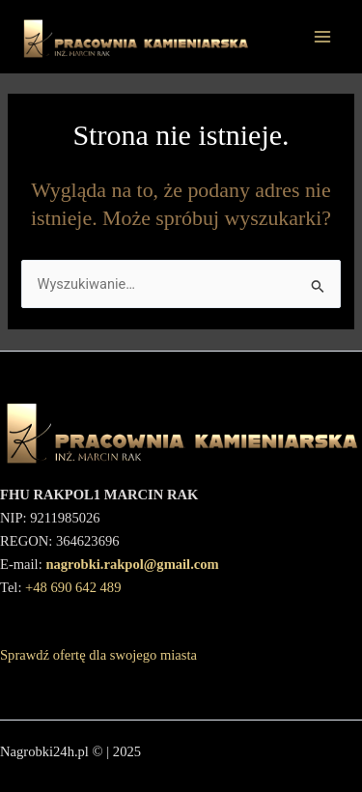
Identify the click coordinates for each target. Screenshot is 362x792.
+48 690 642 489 (73, 587)
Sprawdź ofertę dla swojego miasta (98, 655)
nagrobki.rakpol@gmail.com (131, 564)
